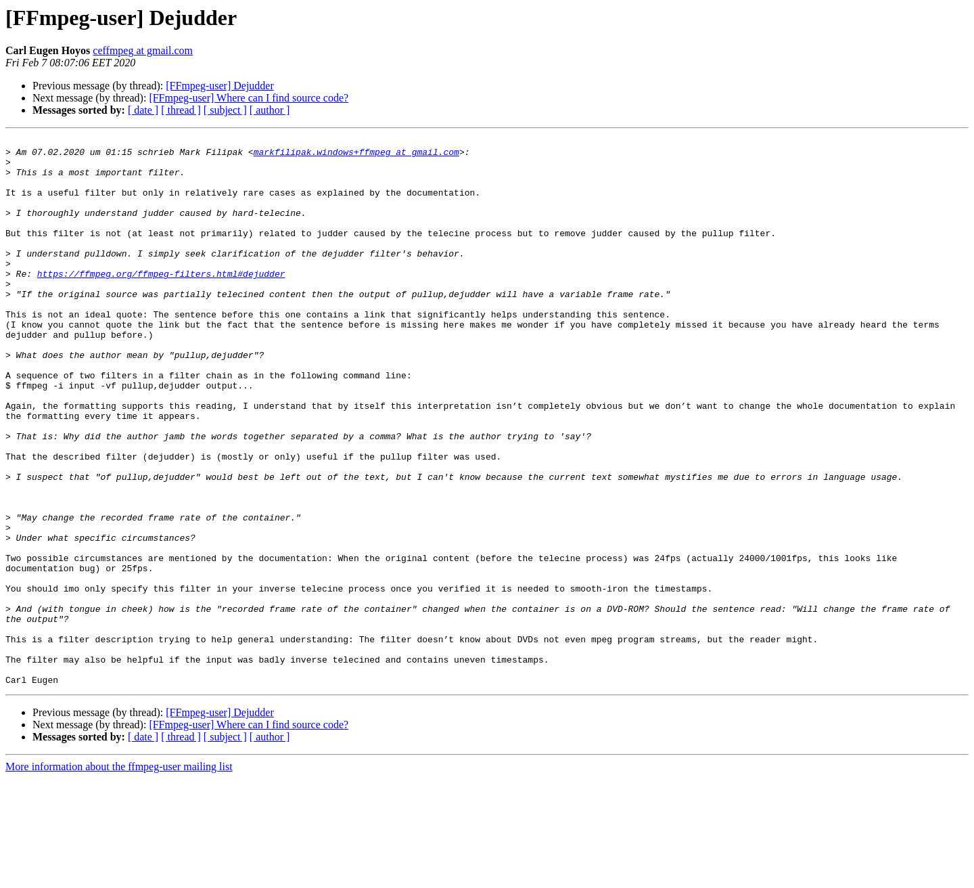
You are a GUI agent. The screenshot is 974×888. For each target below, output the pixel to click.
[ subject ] (225, 110)
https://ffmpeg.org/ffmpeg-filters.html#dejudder (161, 302)
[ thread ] (181, 110)
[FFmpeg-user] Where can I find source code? (248, 98)
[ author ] (270, 110)
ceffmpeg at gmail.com (143, 50)
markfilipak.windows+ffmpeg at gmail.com (356, 156)
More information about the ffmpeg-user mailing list (119, 876)
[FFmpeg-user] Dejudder (220, 85)
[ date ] (143, 110)
